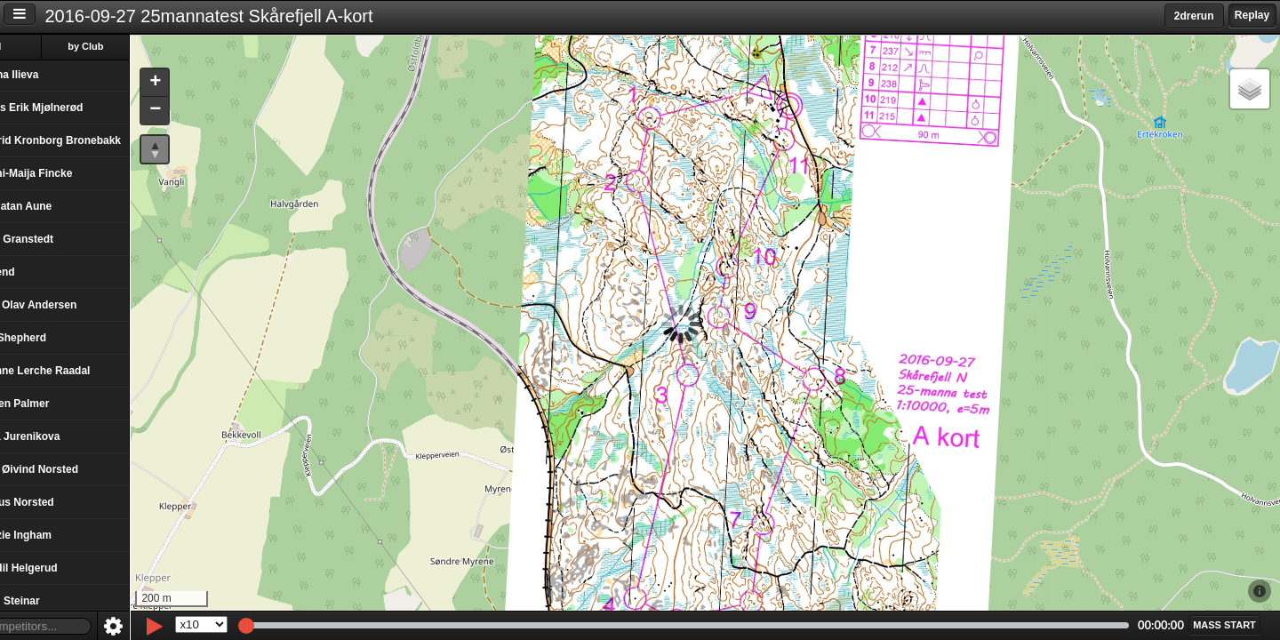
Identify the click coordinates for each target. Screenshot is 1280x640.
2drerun (1194, 16)
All (43, 46)
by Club (134, 46)
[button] (202, 83)
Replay (1252, 15)
